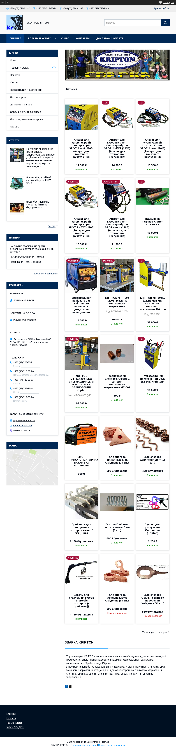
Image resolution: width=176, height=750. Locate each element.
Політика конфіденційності (112, 745)
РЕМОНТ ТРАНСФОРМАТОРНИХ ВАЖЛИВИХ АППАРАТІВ (81, 461)
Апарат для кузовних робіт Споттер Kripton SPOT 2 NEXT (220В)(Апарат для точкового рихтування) (117, 148)
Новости (15, 75)
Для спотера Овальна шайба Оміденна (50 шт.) (117, 597)
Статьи (14, 82)
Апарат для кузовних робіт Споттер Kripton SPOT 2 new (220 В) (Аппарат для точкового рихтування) (152, 148)
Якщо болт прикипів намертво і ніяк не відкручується (37, 204)
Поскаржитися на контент (84, 745)
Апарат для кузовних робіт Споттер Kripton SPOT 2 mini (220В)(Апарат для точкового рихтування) (81, 148)
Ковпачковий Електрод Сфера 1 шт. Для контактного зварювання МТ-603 (117, 381)
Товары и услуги (39, 38)
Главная (15, 38)
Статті (14, 140)
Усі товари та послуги (154, 632)
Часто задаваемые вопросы (26, 119)
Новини (14, 237)
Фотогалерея (18, 97)
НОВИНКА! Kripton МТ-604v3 (27, 256)
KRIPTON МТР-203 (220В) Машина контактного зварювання (117, 302)
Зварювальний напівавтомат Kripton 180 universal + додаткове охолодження (81, 305)
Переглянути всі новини (45, 273)
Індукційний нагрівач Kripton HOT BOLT (152, 221)
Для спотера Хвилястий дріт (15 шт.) (152, 459)
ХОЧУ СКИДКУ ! (15, 727)
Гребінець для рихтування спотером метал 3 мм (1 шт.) (81, 528)
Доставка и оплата (109, 38)
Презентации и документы (26, 89)
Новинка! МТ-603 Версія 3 (25, 261)
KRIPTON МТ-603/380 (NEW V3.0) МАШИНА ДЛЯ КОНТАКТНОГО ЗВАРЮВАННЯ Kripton (81, 383)
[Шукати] (165, 22)
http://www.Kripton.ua (24, 420)
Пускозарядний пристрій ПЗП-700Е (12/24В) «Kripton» (152, 378)
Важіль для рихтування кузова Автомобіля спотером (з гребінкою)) (81, 600)
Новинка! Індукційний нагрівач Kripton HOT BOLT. (39, 180)
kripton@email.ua (22, 425)
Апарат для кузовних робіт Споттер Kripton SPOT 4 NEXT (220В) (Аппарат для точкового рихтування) (81, 227)
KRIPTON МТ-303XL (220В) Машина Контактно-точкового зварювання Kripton (153, 303)
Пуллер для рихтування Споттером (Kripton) (152, 528)
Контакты (83, 38)
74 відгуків (168, 2)
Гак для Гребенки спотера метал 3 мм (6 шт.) (117, 527)
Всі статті (53, 226)
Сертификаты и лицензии (25, 111)
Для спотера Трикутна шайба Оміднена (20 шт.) (117, 459)
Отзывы (14, 126)
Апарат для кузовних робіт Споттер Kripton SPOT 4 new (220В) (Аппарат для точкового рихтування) (117, 227)
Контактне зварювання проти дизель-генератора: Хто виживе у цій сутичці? (32, 249)
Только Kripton (14, 722)
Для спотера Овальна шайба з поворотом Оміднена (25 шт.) (152, 599)
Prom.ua (105, 742)
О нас (65, 38)
